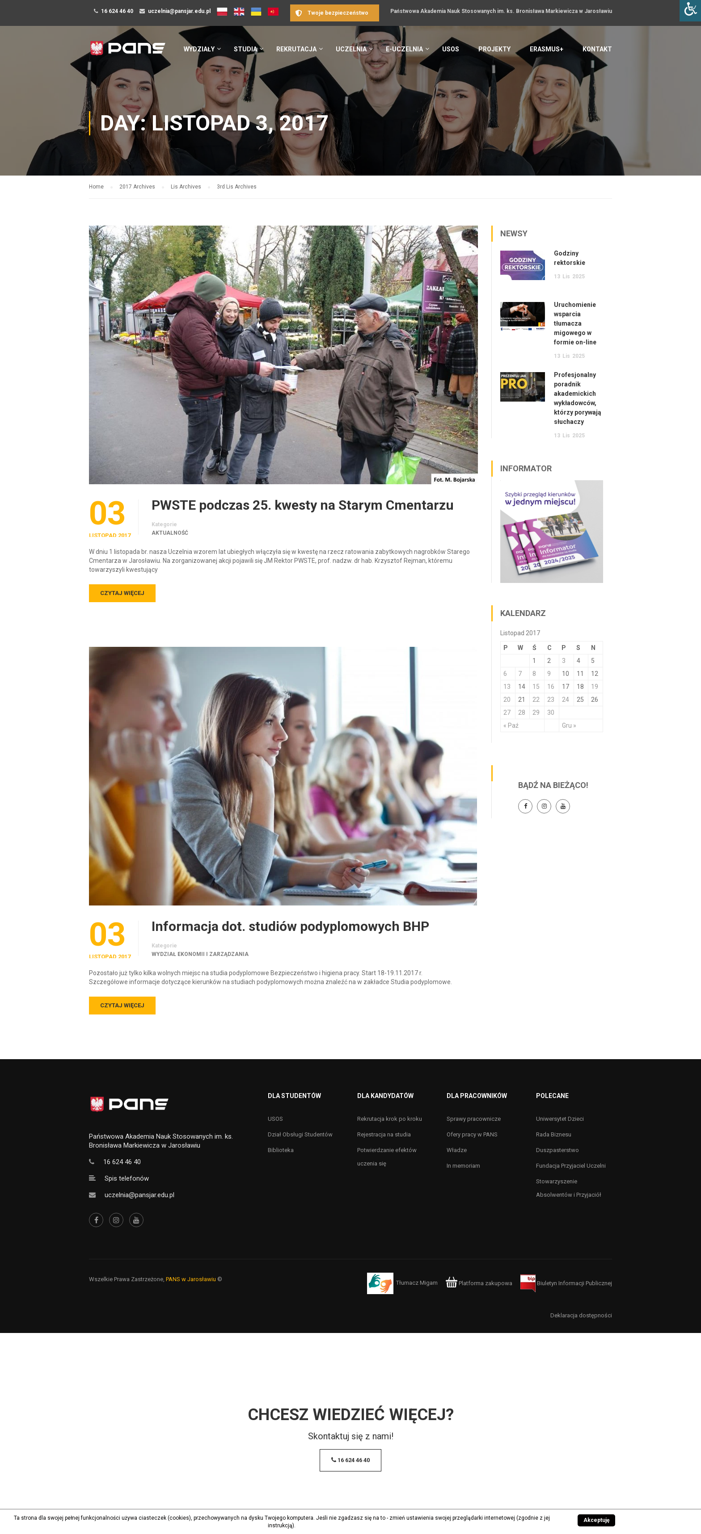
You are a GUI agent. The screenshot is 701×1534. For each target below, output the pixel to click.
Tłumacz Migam (417, 1283)
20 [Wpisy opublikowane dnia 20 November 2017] (507, 699)
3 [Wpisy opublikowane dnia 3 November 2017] (564, 660)
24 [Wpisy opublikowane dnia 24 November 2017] (565, 699)
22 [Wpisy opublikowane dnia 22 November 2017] (536, 699)
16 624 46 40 (117, 11)
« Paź (511, 725)
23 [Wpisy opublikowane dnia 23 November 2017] (550, 699)
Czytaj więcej (122, 593)
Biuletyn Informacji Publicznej (566, 1283)
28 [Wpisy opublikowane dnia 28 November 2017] (521, 712)
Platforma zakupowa (479, 1283)
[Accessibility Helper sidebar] (690, 10)
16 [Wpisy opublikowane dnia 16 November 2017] (550, 686)
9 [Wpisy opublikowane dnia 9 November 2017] (549, 673)
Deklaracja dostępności (581, 1315)
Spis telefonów (127, 1178)
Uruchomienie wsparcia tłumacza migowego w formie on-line (575, 323)
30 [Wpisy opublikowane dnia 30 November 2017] (550, 712)
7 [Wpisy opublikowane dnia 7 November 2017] (520, 673)
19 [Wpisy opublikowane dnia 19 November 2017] (594, 686)
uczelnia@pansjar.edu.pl (179, 11)
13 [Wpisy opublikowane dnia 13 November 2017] (507, 686)
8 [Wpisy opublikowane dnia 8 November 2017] (534, 673)
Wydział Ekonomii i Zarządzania (200, 954)
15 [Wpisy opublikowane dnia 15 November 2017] (536, 686)
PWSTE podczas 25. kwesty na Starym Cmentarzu (303, 505)
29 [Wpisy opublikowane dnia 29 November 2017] (536, 712)
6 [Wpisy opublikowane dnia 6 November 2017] (505, 673)
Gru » (569, 725)
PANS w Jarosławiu (191, 1279)
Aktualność (170, 533)
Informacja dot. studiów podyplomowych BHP (290, 926)
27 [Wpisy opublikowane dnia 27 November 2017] (507, 712)
